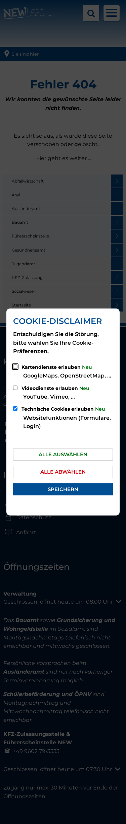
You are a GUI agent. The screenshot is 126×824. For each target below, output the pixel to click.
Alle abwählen (63, 472)
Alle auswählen (63, 454)
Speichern (63, 489)
